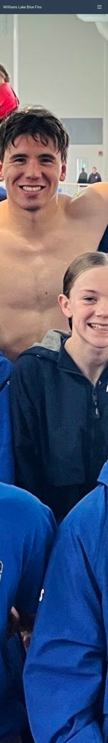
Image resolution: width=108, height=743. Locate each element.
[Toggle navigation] (99, 7)
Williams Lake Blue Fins (22, 7)
